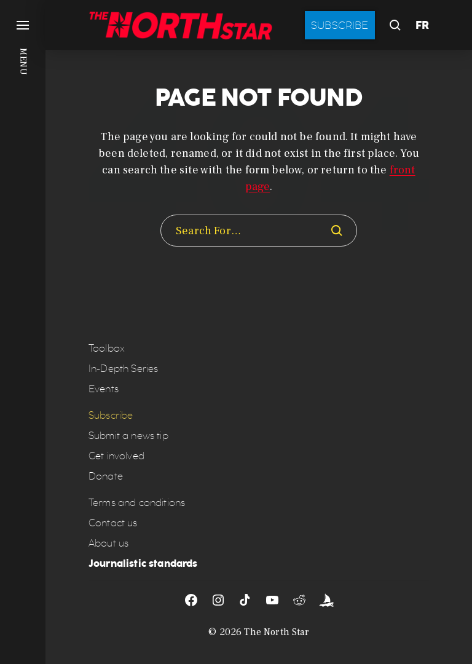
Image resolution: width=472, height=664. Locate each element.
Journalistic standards (143, 563)
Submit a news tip (128, 435)
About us (108, 543)
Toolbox (106, 348)
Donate (105, 476)
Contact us (113, 522)
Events (103, 388)
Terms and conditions (136, 502)
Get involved (116, 455)
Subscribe (340, 25)
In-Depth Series (123, 368)
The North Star (276, 632)
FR (422, 25)
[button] (22, 332)
